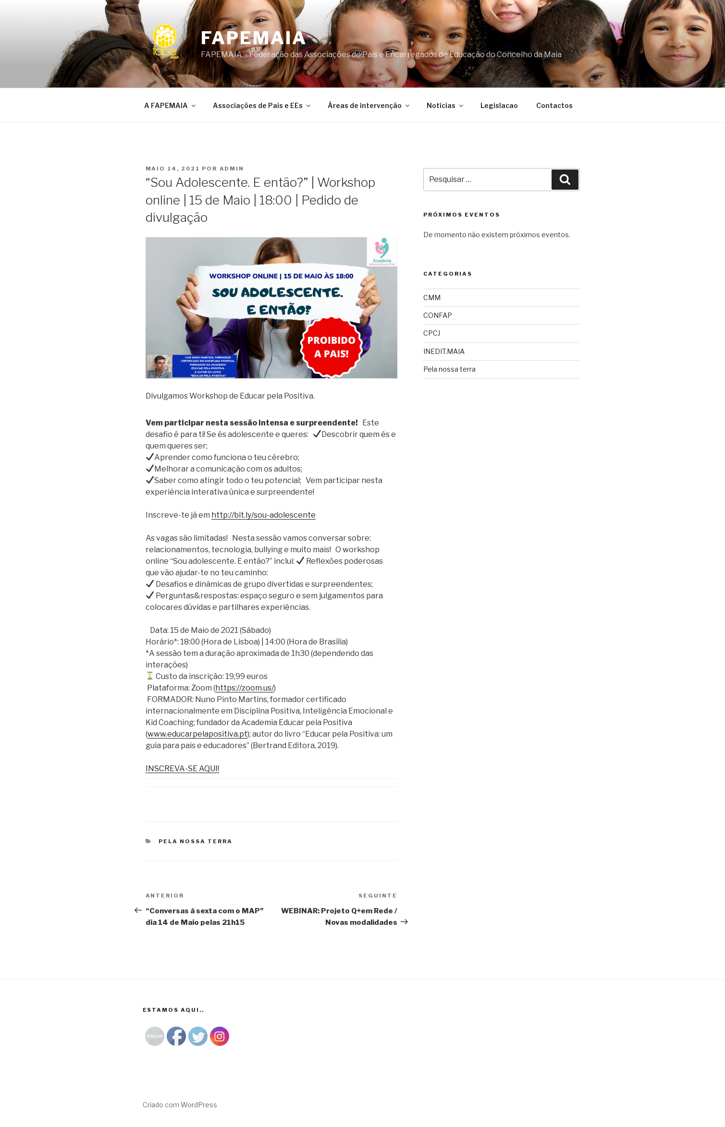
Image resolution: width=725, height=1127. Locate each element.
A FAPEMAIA (170, 105)
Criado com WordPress (180, 1105)
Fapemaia (254, 37)
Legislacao (499, 105)
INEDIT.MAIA (444, 351)
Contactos (554, 105)
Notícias (446, 105)
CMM (432, 297)
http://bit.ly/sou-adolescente (263, 515)
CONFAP (437, 315)
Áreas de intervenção (369, 105)
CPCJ (431, 333)
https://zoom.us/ (244, 687)
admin (232, 168)
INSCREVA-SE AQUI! (182, 768)
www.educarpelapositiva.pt (197, 734)
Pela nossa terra (196, 841)
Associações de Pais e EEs (262, 105)
